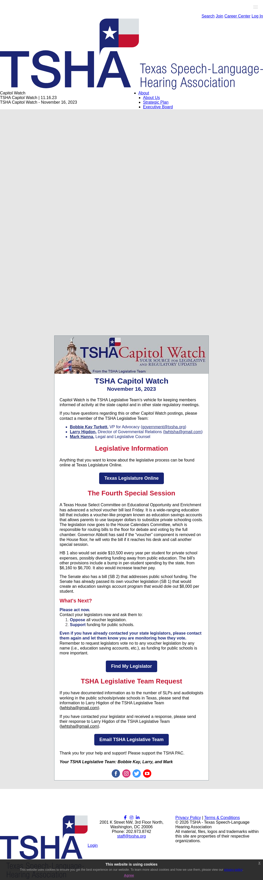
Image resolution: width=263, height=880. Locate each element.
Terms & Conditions (222, 817)
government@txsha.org (163, 427)
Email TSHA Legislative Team (131, 739)
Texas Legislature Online (131, 478)
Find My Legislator (131, 666)
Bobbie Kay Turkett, (89, 427)
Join (219, 16)
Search (208, 16)
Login (93, 845)
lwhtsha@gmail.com (182, 432)
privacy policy (233, 870)
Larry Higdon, (83, 432)
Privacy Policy (188, 817)
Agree (129, 875)
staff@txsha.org (131, 836)
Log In (257, 16)
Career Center (237, 16)
